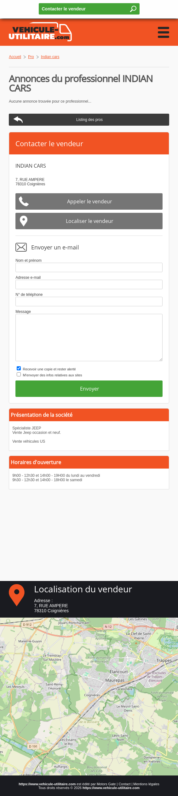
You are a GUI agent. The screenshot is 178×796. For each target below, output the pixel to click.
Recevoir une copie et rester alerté (49, 369)
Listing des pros (89, 119)
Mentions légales (146, 784)
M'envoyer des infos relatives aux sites (52, 375)
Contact (124, 784)
